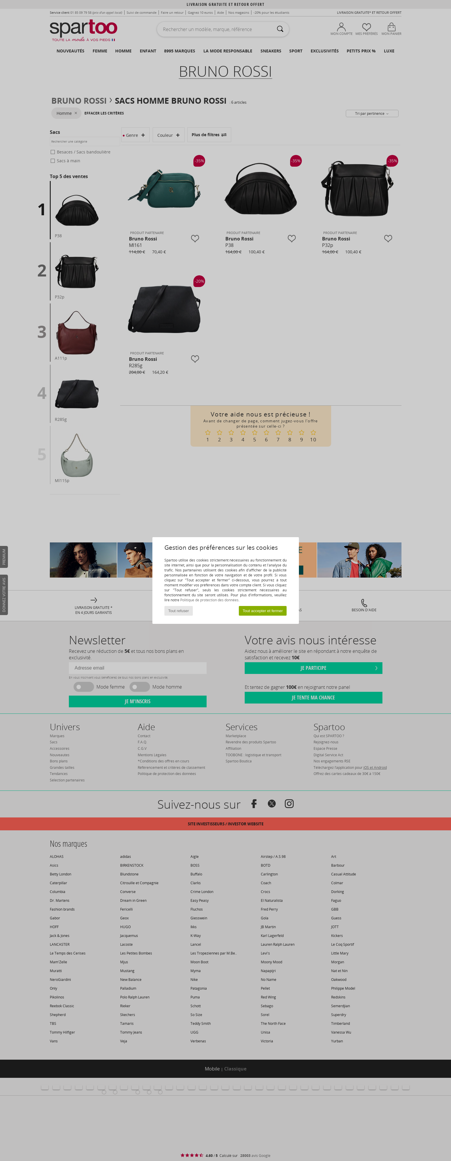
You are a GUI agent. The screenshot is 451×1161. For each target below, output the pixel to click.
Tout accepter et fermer (263, 611)
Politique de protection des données (209, 599)
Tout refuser (178, 611)
